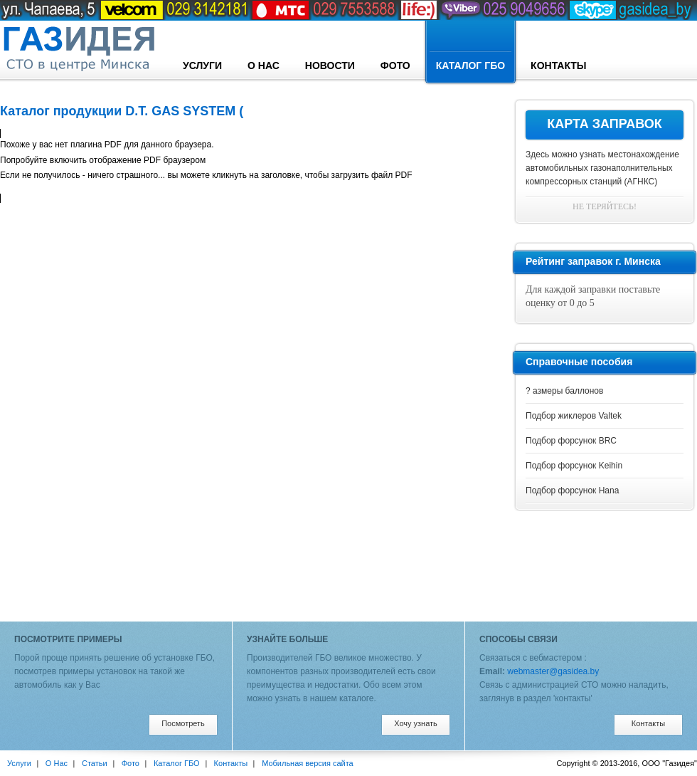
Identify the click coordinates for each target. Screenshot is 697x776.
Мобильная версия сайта (307, 763)
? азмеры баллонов (564, 391)
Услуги (202, 65)
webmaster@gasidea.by (553, 671)
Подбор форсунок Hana (572, 491)
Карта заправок (604, 124)
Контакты (558, 65)
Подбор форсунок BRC (571, 441)
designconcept (78, 49)
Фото (395, 65)
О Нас (264, 65)
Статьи (94, 763)
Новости (330, 65)
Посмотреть (183, 723)
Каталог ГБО (470, 53)
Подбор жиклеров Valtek (574, 416)
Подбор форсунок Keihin (574, 466)
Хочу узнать (415, 723)
